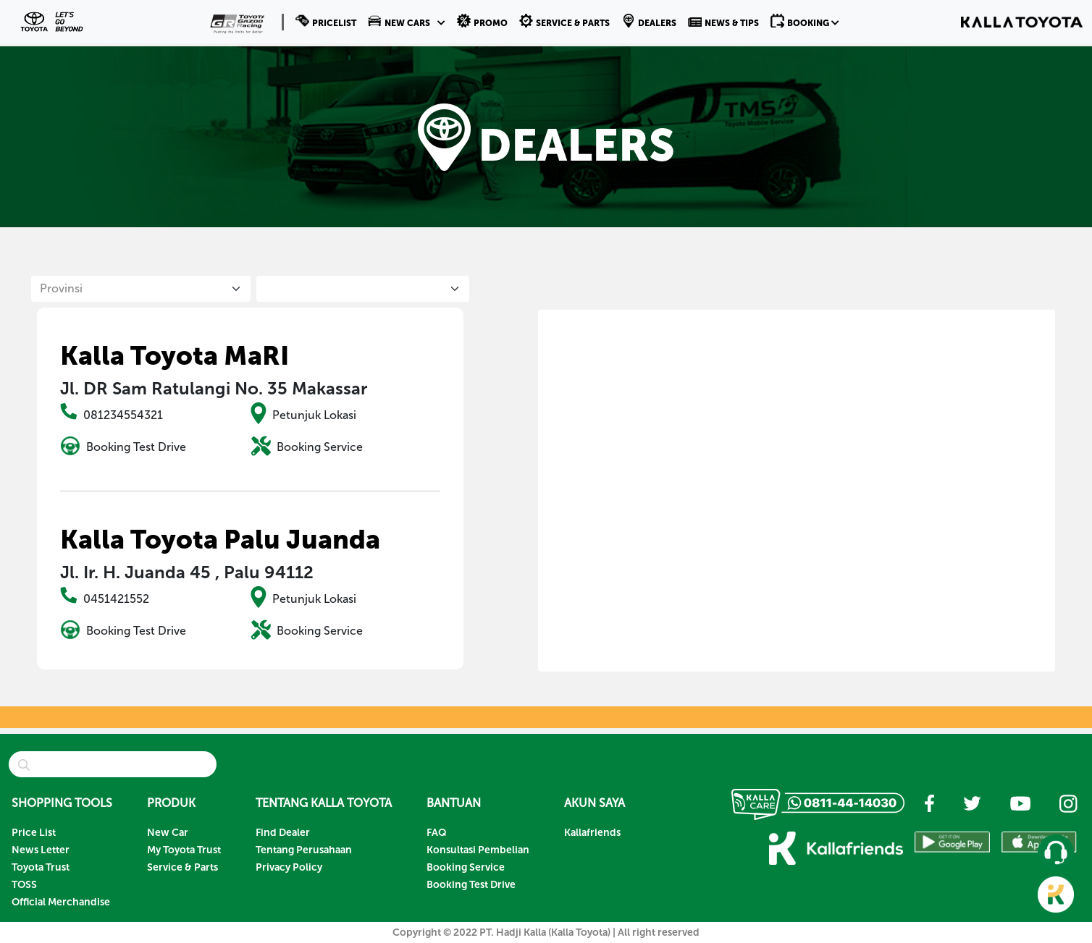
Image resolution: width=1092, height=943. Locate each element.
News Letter (41, 850)
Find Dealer (283, 832)
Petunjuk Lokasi (314, 415)
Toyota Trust (41, 867)
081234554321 (123, 415)
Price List (34, 832)
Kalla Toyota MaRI (174, 355)
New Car (167, 832)
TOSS (24, 885)
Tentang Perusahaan (304, 850)
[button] (406, 22)
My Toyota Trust (184, 850)
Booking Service (320, 447)
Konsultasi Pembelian (478, 850)
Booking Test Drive (136, 447)
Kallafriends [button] (592, 832)
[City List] (362, 289)
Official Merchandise (61, 902)
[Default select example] (140, 289)
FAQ (437, 832)
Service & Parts (182, 867)
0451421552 (116, 599)
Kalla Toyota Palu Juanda (220, 539)
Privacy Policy (289, 867)
